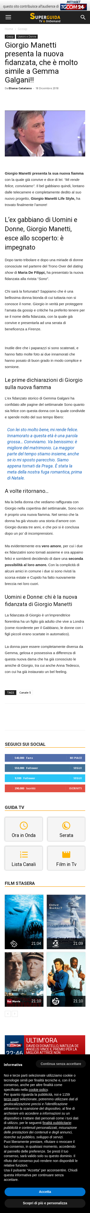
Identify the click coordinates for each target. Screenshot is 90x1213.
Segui (77, 768)
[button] (83, 17)
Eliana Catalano (20, 88)
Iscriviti (75, 788)
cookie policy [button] (38, 1090)
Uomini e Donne (27, 36)
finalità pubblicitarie (56, 1123)
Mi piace (76, 758)
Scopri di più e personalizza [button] (45, 1203)
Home (9, 29)
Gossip (22, 29)
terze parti (11, 1099)
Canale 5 (25, 692)
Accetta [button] (45, 1192)
